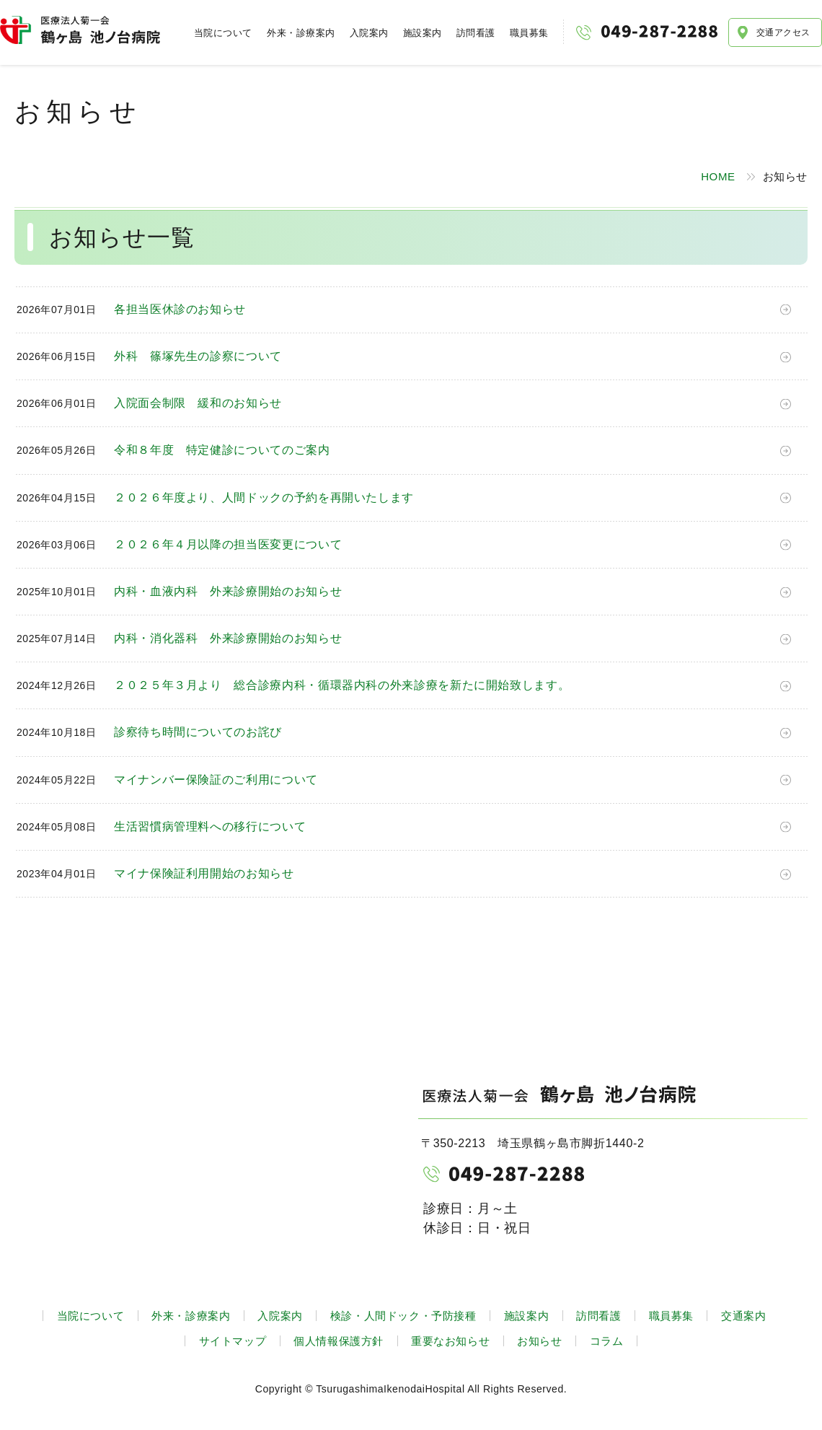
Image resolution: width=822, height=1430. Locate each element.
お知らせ (539, 1340)
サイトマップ (233, 1340)
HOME (718, 176)
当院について (223, 32)
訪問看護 (475, 32)
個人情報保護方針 (338, 1340)
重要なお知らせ (450, 1340)
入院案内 (369, 32)
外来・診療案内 (301, 32)
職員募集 (529, 32)
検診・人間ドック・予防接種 (403, 1315)
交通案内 (743, 1315)
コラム (607, 1340)
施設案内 (422, 32)
